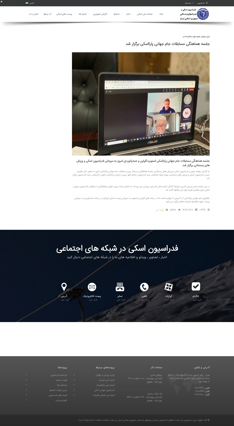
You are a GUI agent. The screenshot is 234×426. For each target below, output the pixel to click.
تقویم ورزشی (61, 400)
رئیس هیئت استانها (58, 390)
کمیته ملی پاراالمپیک (105, 385)
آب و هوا (47, 14)
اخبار (128, 14)
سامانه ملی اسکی (145, 14)
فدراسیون (202, 3)
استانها (116, 14)
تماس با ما (33, 14)
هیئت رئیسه (61, 380)
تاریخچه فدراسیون (59, 375)
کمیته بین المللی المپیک (104, 395)
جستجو (189, 3)
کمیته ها (82, 14)
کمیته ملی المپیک (107, 380)
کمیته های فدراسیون (58, 395)
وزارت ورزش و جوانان (105, 375)
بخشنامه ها (62, 385)
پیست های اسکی (64, 14)
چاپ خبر (159, 210)
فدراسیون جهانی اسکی (104, 390)
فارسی (30, 3)
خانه (161, 14)
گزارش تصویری (100, 14)
